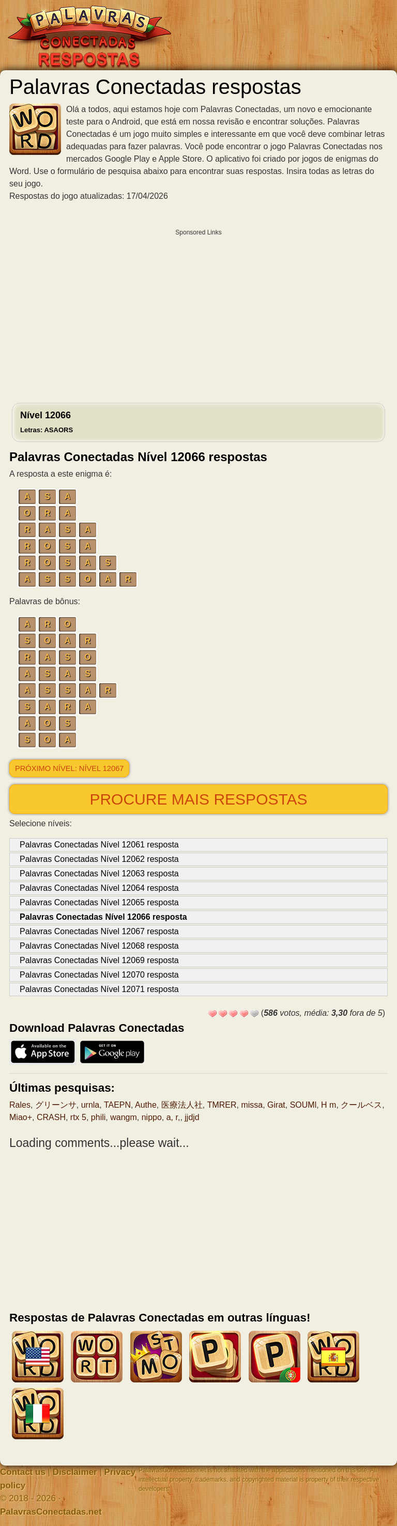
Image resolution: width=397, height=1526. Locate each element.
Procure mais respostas (198, 799)
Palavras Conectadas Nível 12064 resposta (99, 888)
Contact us (22, 1472)
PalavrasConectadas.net (51, 1512)
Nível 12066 (46, 422)
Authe (146, 1104)
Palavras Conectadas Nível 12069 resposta (99, 960)
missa (252, 1104)
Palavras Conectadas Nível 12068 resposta (99, 945)
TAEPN (117, 1104)
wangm (123, 1117)
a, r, (173, 1117)
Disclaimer (75, 1472)
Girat (276, 1104)
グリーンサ (56, 1104)
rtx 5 (78, 1117)
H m (328, 1104)
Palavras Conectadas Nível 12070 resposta (99, 974)
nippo (152, 1117)
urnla (90, 1104)
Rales (19, 1104)
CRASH (51, 1117)
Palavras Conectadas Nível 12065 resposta (99, 902)
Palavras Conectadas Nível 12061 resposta (99, 844)
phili (98, 1117)
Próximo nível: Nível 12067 (69, 768)
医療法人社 (182, 1104)
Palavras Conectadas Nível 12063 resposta (99, 873)
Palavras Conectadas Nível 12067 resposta (99, 931)
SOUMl (303, 1104)
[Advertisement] (198, 313)
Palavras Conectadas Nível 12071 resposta (99, 989)
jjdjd (192, 1117)
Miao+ (20, 1117)
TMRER (222, 1104)
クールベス (361, 1104)
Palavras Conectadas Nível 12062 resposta (99, 859)
